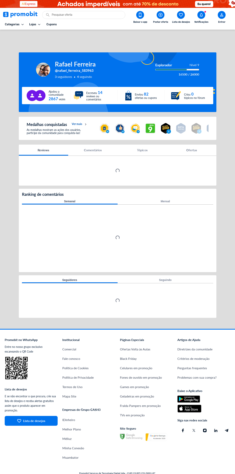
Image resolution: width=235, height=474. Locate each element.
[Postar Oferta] (160, 18)
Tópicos (142, 138)
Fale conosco (71, 347)
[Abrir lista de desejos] (181, 18)
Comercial (69, 337)
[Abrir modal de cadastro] (221, 18)
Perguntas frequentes (192, 356)
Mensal (165, 189)
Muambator (70, 446)
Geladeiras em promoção (137, 384)
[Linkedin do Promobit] (215, 418)
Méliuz (67, 427)
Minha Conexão (73, 436)
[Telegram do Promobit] (226, 418)
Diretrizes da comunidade (194, 337)
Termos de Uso (72, 375)
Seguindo (165, 268)
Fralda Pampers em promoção (140, 394)
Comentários (93, 138)
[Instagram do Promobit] (204, 418)
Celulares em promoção (136, 356)
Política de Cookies (75, 356)
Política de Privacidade (78, 365)
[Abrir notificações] (201, 18)
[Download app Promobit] (140, 18)
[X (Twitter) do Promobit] (193, 418)
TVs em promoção (132, 403)
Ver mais (80, 113)
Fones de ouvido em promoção (141, 365)
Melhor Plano (71, 417)
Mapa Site (69, 384)
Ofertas (191, 138)
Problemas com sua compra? (197, 365)
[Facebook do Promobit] (182, 418)
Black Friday (128, 347)
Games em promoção (134, 375)
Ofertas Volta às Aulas (135, 337)
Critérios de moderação (193, 347)
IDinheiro (68, 408)
